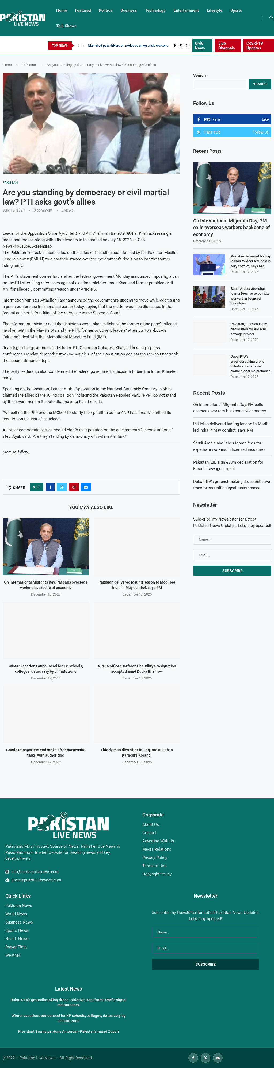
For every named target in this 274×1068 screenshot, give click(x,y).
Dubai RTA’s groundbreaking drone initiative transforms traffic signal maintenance (251, 363)
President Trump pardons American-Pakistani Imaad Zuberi (68, 1031)
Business (128, 10)
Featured (83, 10)
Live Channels (226, 45)
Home (61, 10)
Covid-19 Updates (254, 45)
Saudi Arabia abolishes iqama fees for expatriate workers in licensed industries (250, 296)
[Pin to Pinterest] (74, 487)
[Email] (218, 1057)
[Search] (271, 18)
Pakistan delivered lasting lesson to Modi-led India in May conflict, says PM (251, 261)
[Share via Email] (86, 487)
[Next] (83, 45)
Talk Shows (66, 26)
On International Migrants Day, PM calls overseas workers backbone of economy (231, 227)
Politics (105, 10)
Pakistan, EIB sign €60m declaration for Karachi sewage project (249, 329)
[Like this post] (38, 487)
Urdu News (200, 45)
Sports (236, 10)
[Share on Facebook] (50, 487)
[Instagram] (187, 46)
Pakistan (29, 65)
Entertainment (186, 10)
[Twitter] (181, 46)
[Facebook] (174, 46)
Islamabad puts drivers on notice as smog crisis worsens (128, 46)
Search (199, 75)
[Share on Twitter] (62, 487)
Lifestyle (214, 10)
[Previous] (78, 45)
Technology (155, 10)
